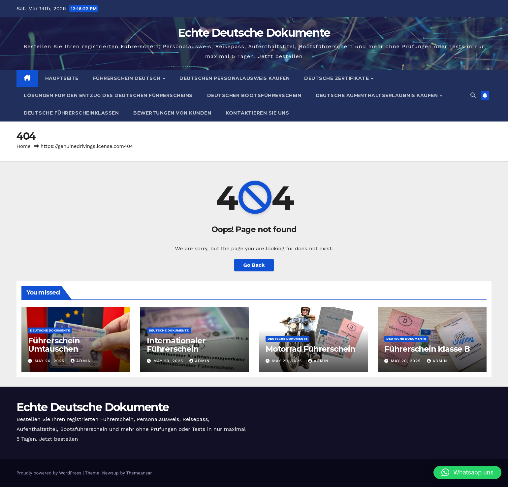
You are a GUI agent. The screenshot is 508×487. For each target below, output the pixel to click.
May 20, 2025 (50, 361)
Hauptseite (62, 78)
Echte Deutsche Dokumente (254, 33)
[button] (473, 95)
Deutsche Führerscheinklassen (71, 113)
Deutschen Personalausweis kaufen (234, 78)
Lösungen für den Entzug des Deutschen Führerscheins (108, 95)
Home (23, 146)
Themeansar (139, 472)
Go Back (254, 265)
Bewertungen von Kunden (172, 113)
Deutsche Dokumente (50, 330)
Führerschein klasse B (427, 349)
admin (81, 361)
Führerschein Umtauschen (54, 345)
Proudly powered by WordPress (49, 472)
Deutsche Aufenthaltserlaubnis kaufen (377, 95)
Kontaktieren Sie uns (257, 113)
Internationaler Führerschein (176, 345)
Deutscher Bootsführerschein (254, 95)
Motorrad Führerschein (310, 349)
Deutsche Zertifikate (337, 78)
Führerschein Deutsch (127, 78)
